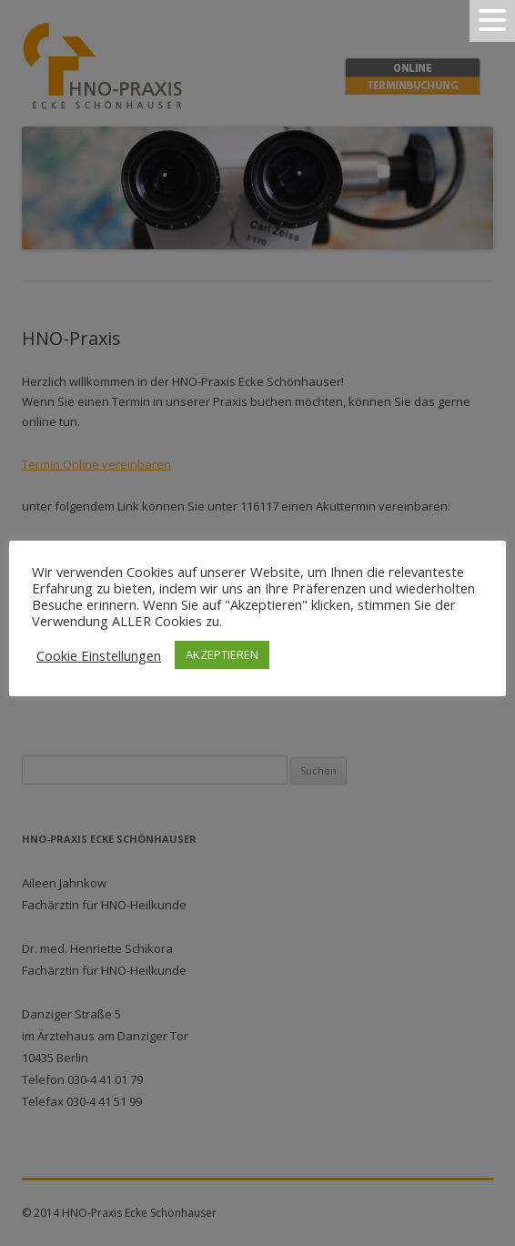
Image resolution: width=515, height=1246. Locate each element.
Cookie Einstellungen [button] (98, 655)
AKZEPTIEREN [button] (222, 654)
